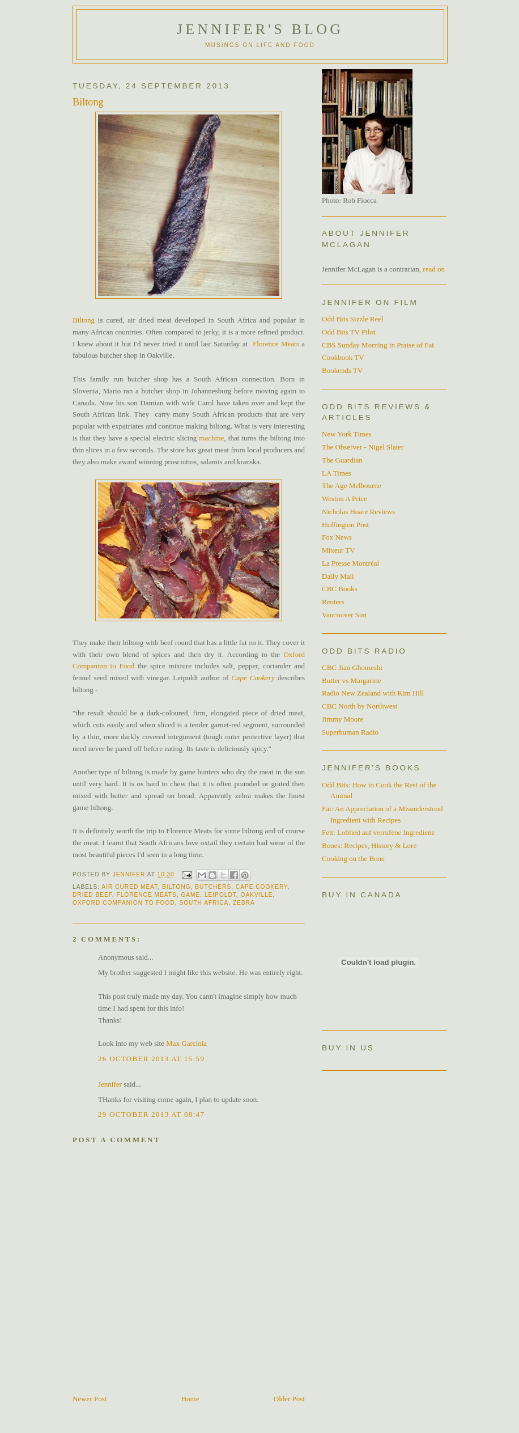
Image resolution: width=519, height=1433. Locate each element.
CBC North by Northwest (359, 706)
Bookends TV (342, 370)
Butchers (213, 887)
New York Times (347, 434)
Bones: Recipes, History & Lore (369, 845)
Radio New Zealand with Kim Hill (373, 693)
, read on (432, 269)
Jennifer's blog (260, 29)
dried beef (92, 895)
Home (190, 1398)
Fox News (337, 537)
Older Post (289, 1398)
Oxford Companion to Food (124, 903)
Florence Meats (276, 344)
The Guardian (342, 460)
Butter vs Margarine (351, 680)
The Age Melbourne (351, 485)
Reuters (333, 601)
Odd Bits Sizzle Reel (353, 319)
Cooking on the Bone (353, 858)
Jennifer (110, 1084)
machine (211, 438)
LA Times (336, 473)
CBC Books (340, 588)
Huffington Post (345, 524)
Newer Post (90, 1398)
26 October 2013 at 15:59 (151, 1058)
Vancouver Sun (344, 614)
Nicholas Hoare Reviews (358, 511)
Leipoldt (220, 895)
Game (190, 895)
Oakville (257, 895)
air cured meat (129, 887)
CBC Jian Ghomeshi (352, 667)
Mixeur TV (338, 550)
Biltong (84, 320)
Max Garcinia (186, 1043)
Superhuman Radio (350, 732)
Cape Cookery (252, 677)
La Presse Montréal (350, 563)
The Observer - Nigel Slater (362, 447)
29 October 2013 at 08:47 (151, 1114)
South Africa (203, 903)
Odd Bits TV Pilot (349, 332)
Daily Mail (338, 576)
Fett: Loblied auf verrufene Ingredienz (378, 832)
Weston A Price (344, 498)
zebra (244, 903)
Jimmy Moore (342, 719)
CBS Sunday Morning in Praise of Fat (378, 345)
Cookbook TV (343, 357)
